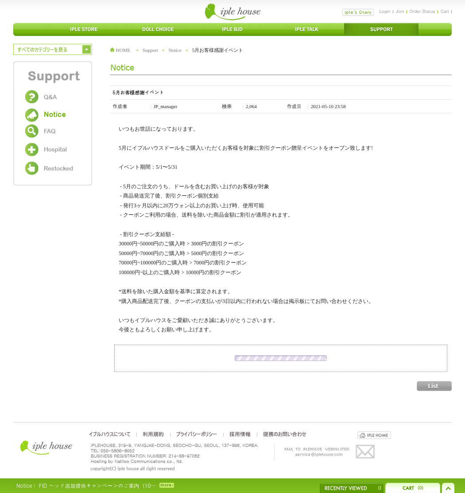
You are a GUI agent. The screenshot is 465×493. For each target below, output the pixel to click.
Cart (445, 11)
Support (150, 50)
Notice (175, 50)
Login (384, 11)
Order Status (422, 11)
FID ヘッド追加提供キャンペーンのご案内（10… (97, 485)
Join (400, 11)
